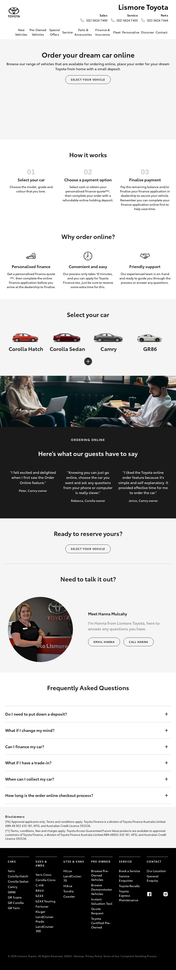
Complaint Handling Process (139, 956)
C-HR (40, 885)
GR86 (12, 892)
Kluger (40, 911)
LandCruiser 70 (72, 878)
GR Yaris (14, 908)
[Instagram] (165, 894)
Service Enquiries (126, 878)
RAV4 (40, 890)
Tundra (68, 891)
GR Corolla (16, 902)
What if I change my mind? (83, 730)
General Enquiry (152, 878)
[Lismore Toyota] (14, 12)
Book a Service (129, 871)
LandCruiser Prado (45, 919)
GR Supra (14, 897)
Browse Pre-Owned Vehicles (100, 875)
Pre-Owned (100, 861)
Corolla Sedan (18, 881)
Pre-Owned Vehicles (38, 32)
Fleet (117, 32)
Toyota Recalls (129, 886)
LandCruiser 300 (45, 928)
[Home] (11, 32)
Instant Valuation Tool (101, 901)
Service (67, 32)
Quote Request (97, 911)
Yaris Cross (44, 874)
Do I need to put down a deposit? (83, 714)
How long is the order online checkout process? (83, 795)
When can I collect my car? (83, 779)
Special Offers (54, 32)
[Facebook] (149, 894)
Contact (161, 32)
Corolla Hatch (18, 876)
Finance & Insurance (102, 32)
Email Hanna (104, 642)
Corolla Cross (46, 880)
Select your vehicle (88, 79)
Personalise (130, 32)
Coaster (69, 896)
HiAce (67, 886)
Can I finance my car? (83, 747)
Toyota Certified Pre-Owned (101, 923)
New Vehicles (21, 32)
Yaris (11, 871)
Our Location (156, 871)
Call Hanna (138, 642)
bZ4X (39, 895)
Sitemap (79, 956)
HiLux (67, 871)
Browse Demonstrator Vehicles (101, 889)
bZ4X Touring (45, 901)
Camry (12, 887)
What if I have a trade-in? (83, 763)
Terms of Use (111, 956)
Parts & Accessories (83, 32)
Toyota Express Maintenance (128, 895)
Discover (147, 32)
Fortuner (42, 906)
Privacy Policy (93, 956)
